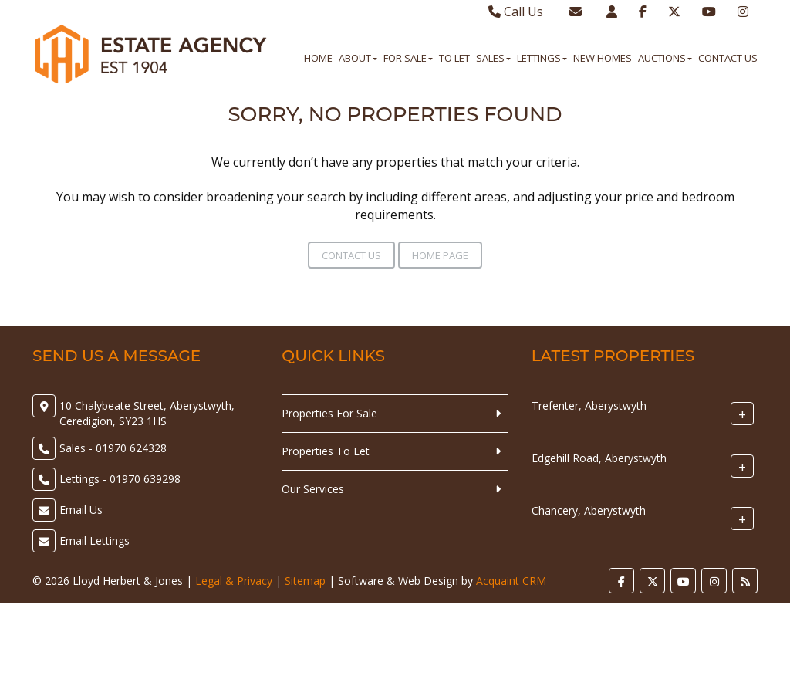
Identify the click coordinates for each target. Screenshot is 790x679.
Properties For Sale (329, 413)
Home (318, 58)
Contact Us (728, 58)
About (358, 58)
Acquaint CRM (511, 580)
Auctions (665, 58)
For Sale (408, 58)
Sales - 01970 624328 (113, 448)
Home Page (440, 255)
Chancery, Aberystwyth (589, 510)
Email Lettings (94, 540)
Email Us (81, 509)
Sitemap (305, 580)
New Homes (602, 58)
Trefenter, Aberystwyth (589, 405)
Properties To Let (326, 451)
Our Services (313, 488)
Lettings (542, 58)
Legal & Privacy (233, 580)
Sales (493, 58)
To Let (454, 58)
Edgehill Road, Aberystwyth (599, 458)
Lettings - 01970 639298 (120, 478)
